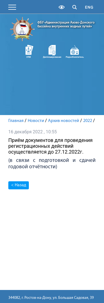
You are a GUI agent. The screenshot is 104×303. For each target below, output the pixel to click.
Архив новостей (63, 121)
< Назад (18, 185)
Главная (16, 121)
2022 (87, 121)
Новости (36, 121)
